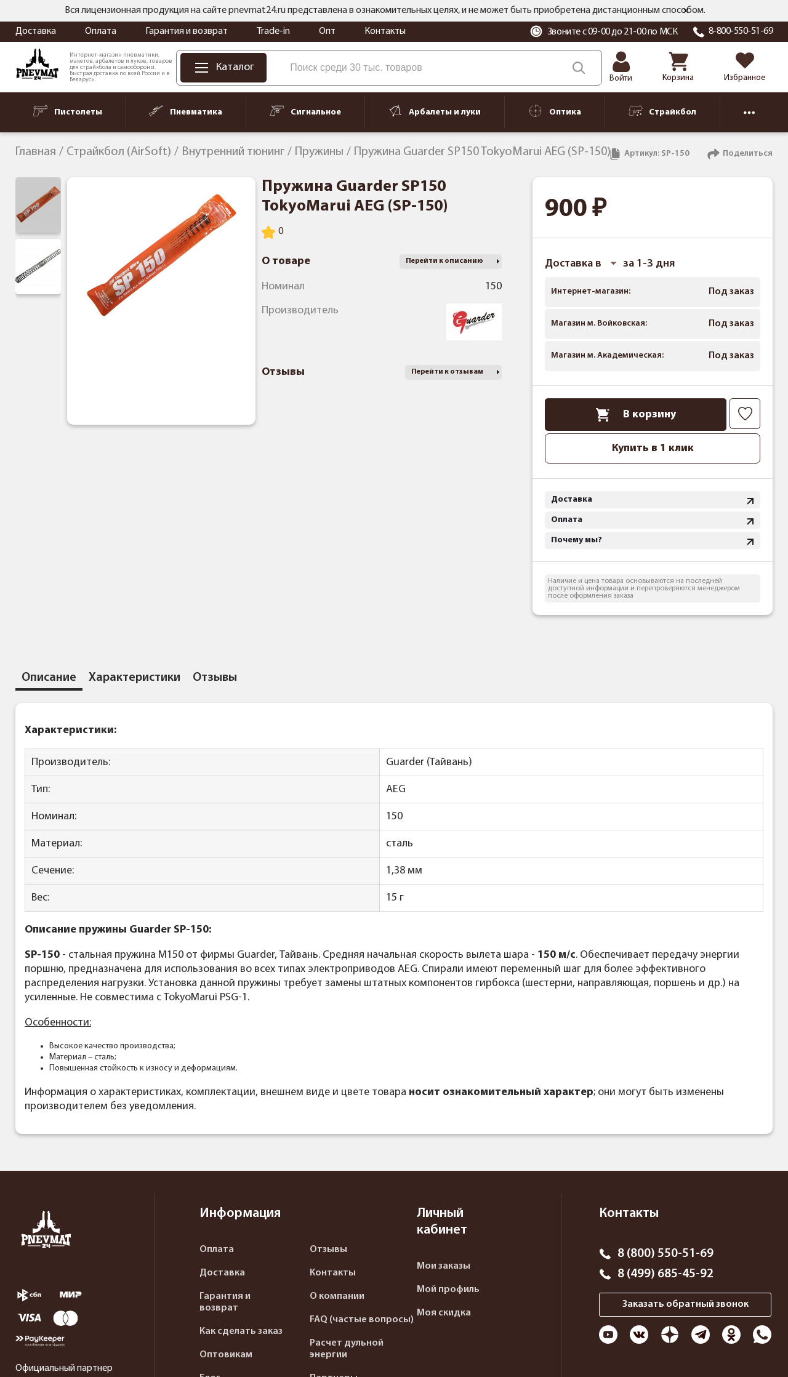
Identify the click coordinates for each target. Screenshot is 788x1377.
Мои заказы (443, 1266)
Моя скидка (444, 1313)
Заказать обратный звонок (685, 1304)
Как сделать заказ (241, 1331)
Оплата (100, 31)
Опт (327, 31)
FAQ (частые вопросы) (362, 1320)
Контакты (385, 31)
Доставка (35, 31)
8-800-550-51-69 (741, 31)
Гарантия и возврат (186, 31)
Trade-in (273, 31)
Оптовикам (225, 1355)
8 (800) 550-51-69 (665, 1254)
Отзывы (328, 1250)
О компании (337, 1296)
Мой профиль (448, 1290)
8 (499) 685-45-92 (665, 1274)
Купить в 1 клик (653, 448)
